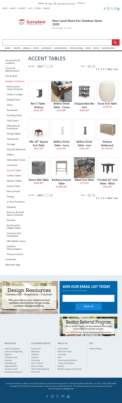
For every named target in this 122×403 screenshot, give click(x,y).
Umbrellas (27, 48)
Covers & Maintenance (12, 69)
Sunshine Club (11, 369)
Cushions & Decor (60, 48)
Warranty (35, 352)
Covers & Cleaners (76, 48)
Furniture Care (11, 357)
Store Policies (37, 363)
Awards (61, 366)
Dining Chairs (13, 100)
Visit (30, 8)
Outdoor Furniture (15, 81)
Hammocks (13, 139)
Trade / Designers (12, 349)
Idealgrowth (68, 389)
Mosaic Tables (14, 181)
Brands (7, 48)
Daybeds (11, 207)
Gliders (10, 155)
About (13, 8)
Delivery (35, 355)
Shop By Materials (16, 149)
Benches (11, 220)
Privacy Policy (95, 349)
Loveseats (12, 165)
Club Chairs (13, 120)
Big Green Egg (47, 48)
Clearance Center (108, 48)
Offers (38, 8)
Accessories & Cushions (12, 61)
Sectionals (12, 110)
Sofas (10, 105)
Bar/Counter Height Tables (14, 227)
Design (88, 48)
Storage (11, 144)
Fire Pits (36, 48)
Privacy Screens (15, 254)
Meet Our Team (65, 352)
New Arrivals (13, 191)
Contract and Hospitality (14, 234)
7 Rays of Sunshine (66, 363)
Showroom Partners (13, 372)
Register (41, 3)
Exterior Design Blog (14, 352)
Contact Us (36, 349)
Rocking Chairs (14, 115)
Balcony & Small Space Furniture (15, 213)
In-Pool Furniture (16, 202)
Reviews (8, 360)
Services (96, 48)
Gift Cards (35, 372)
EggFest (46, 8)
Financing (35, 360)
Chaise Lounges (15, 94)
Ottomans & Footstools (13, 127)
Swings (10, 196)
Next (109, 69)
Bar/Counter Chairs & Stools (15, 88)
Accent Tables (14, 170)
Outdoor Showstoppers (14, 247)
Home (4, 8)
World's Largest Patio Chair (70, 369)
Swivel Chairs (14, 186)
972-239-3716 (109, 383)
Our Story (62, 355)
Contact (22, 8)
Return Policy (37, 366)
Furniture (16, 48)
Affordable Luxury (16, 241)
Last (116, 69)
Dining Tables (14, 134)
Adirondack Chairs (16, 160)
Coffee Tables (14, 176)
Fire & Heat (11, 76)
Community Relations (67, 360)
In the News (63, 349)
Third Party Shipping (40, 369)
